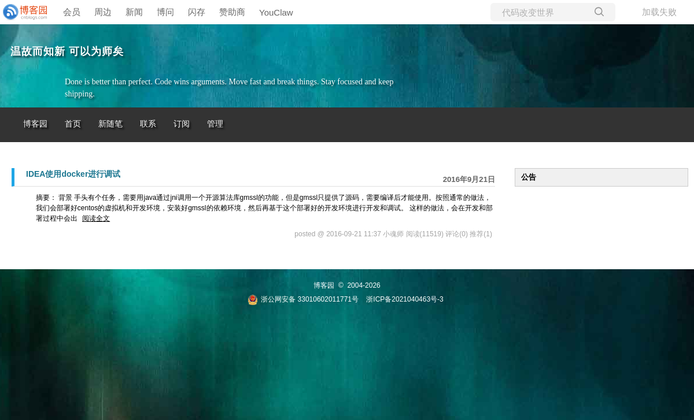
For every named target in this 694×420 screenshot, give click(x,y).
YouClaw (276, 12)
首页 (73, 124)
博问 (165, 12)
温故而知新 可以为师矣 (67, 51)
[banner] (23, 12)
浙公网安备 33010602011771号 (303, 299)
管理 (215, 124)
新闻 (134, 12)
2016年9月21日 (469, 179)
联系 (148, 124)
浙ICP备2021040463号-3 (404, 299)
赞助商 (232, 12)
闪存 (196, 12)
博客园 (35, 124)
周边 (103, 12)
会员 (71, 12)
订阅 (182, 124)
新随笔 (110, 124)
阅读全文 (96, 218)
